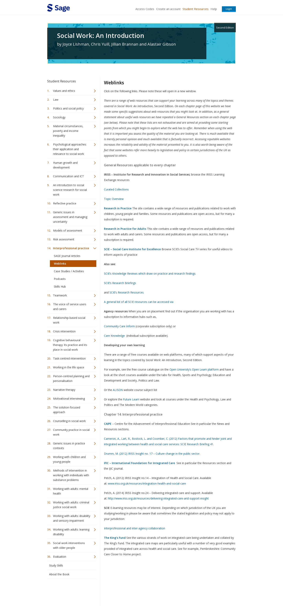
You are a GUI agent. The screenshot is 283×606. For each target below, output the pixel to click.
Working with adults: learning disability (71, 532)
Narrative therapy (64, 390)
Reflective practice (64, 203)
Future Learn (131, 399)
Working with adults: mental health (70, 491)
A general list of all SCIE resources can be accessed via (138, 302)
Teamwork (60, 295)
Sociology (59, 117)
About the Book (59, 574)
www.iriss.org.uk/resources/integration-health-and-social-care (147, 483)
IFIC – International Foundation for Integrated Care (139, 463)
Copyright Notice (188, 591)
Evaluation (59, 556)
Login (229, 8)
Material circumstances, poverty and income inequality (68, 130)
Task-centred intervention (69, 358)
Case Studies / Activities (69, 271)
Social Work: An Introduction (100, 36)
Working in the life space (68, 367)
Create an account (168, 9)
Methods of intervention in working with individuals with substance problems (71, 475)
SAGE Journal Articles (67, 256)
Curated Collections (116, 189)
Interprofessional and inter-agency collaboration (134, 528)
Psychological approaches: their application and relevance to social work (70, 149)
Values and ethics (64, 91)
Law (55, 99)
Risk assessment (63, 239)
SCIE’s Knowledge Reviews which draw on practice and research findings (150, 273)
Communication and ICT (68, 176)
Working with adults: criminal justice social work (71, 504)
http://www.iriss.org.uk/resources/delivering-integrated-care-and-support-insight (158, 498)
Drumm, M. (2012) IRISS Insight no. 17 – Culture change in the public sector (151, 453)
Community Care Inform (119, 326)
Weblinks (60, 263)
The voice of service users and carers (69, 306)
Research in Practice (117, 208)
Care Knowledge (114, 335)
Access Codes (144, 9)
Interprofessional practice (71, 248)
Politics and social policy (68, 108)
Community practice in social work (71, 432)
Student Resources (196, 9)
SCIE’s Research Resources (126, 292)
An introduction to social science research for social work (70, 189)
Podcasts (60, 279)
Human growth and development (65, 165)
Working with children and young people (69, 459)
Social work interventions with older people (69, 545)
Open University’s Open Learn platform (194, 369)
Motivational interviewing (69, 398)
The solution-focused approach (66, 410)
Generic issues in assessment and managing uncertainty (70, 216)
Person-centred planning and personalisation (71, 378)
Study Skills (56, 565)
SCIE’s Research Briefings (120, 283)
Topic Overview (114, 199)
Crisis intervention (64, 331)
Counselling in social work (69, 421)
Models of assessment (67, 230)
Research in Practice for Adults (125, 229)
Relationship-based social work (69, 320)
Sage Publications (69, 591)
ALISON (118, 390)
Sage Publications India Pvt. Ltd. (104, 591)
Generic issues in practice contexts (69, 445)
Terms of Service (164, 591)
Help (213, 9)
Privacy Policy (210, 591)
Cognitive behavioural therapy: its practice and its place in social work (70, 344)
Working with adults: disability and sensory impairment (71, 518)
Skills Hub (60, 286)
